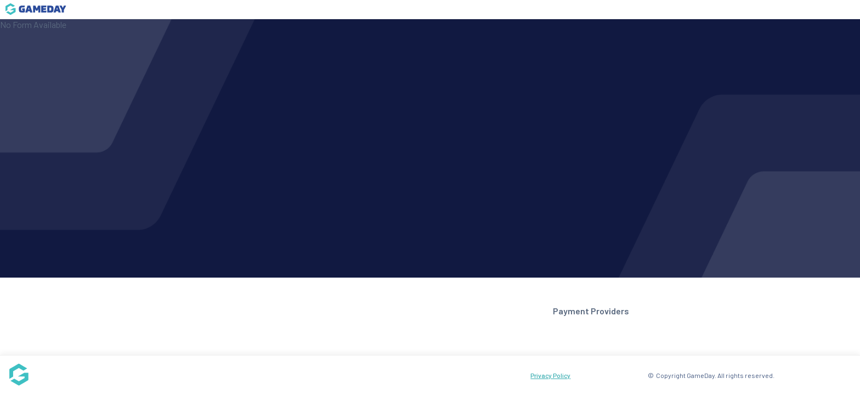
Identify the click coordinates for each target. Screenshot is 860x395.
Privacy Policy (550, 375)
